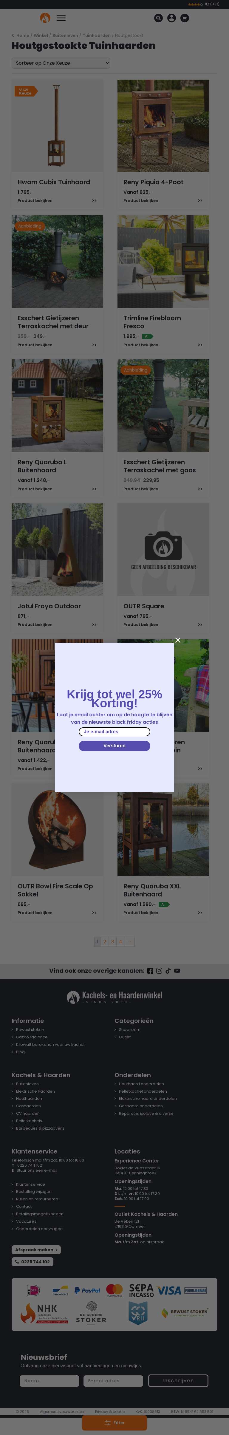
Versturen (114, 745)
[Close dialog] (178, 640)
